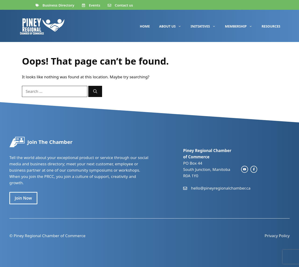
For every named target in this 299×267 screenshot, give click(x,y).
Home (145, 26)
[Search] (95, 91)
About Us (172, 26)
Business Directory (58, 5)
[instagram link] (244, 169)
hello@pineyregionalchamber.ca (220, 188)
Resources (271, 26)
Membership (241, 26)
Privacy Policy (277, 235)
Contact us (124, 5)
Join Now (23, 198)
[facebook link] (253, 169)
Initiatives (205, 26)
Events (94, 5)
